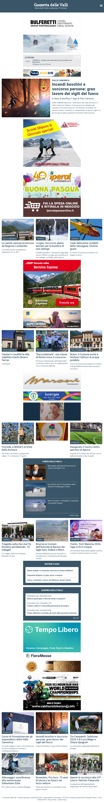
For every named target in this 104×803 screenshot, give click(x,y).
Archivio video (74, 515)
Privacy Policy (52, 800)
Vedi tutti (76, 618)
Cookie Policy (62, 800)
